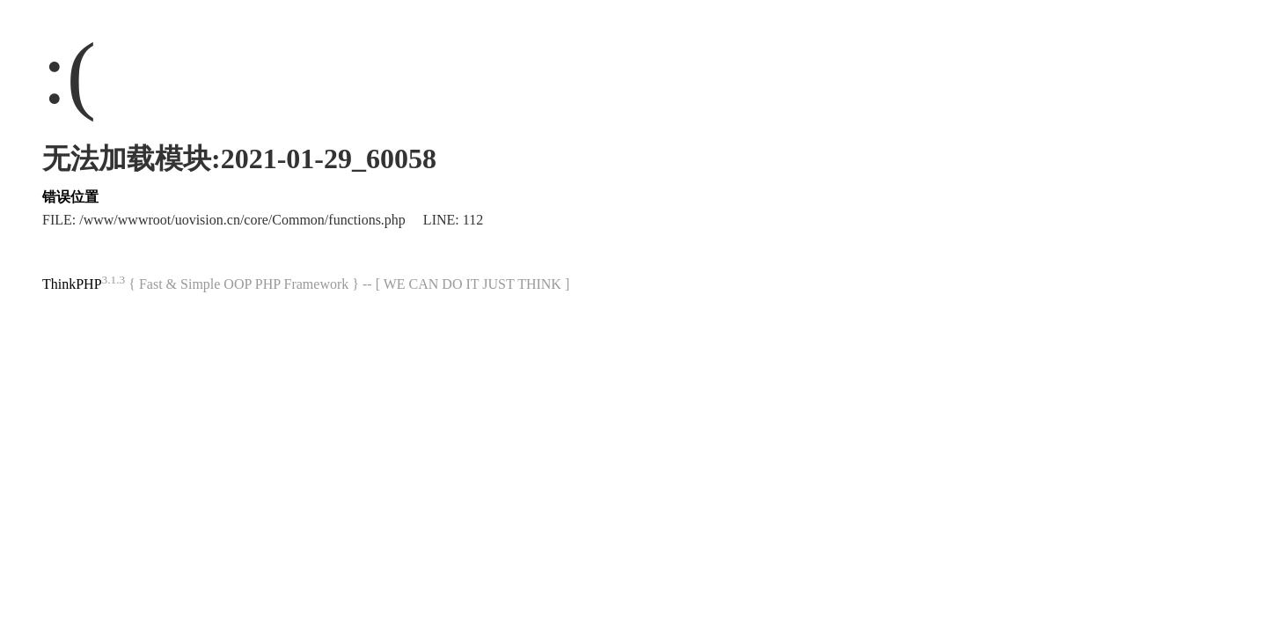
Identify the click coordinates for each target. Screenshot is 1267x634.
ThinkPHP (72, 283)
